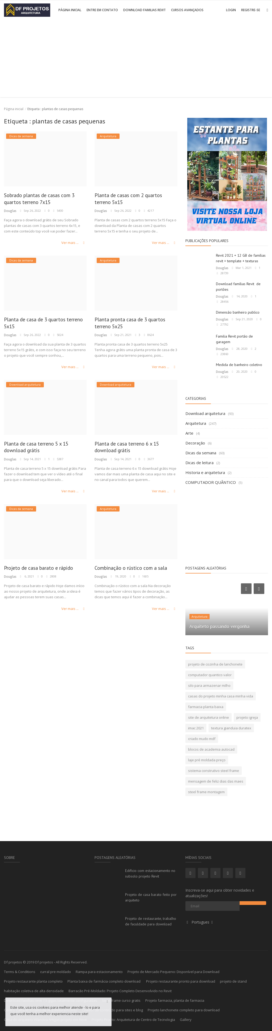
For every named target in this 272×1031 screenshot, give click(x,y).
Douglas (10, 212)
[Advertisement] (136, 60)
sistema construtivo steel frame (213, 770)
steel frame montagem (206, 791)
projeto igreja (247, 717)
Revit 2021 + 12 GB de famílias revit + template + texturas (241, 258)
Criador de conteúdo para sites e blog (112, 1010)
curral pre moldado (55, 971)
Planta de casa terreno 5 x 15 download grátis (41, 448)
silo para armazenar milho (209, 685)
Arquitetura (195, 423)
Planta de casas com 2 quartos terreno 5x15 (134, 199)
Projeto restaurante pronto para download (180, 981)
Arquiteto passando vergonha (219, 626)
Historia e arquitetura (205, 472)
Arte (189, 433)
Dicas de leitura (199, 462)
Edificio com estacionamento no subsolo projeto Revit (150, 873)
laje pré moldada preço (207, 760)
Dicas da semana (200, 452)
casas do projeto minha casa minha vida (220, 696)
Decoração (195, 443)
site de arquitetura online (208, 717)
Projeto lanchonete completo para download (184, 1010)
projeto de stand (233, 981)
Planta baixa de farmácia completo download (104, 981)
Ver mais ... (74, 243)
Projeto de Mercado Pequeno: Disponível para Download (173, 971)
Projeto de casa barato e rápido (44, 569)
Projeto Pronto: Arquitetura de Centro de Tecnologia (133, 1019)
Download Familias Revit (144, 10)
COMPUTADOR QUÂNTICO (210, 482)
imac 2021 (196, 728)
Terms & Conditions (19, 971)
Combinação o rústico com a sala (130, 573)
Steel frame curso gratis (121, 1000)
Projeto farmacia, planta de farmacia (174, 1000)
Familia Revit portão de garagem (234, 339)
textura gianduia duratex (231, 728)
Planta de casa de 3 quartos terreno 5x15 (39, 324)
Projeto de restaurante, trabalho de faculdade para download (150, 921)
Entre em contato (102, 10)
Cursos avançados (187, 10)
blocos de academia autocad (211, 749)
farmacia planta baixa (205, 706)
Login (231, 10)
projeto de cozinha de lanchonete (215, 664)
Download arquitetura (205, 413)
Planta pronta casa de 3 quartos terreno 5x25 (136, 324)
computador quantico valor (210, 674)
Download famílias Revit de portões (238, 286)
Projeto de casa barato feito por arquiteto (151, 897)
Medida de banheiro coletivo (239, 364)
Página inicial (69, 10)
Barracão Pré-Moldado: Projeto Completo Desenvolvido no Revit (120, 990)
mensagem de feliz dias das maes (215, 781)
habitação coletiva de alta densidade (34, 990)
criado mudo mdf (201, 738)
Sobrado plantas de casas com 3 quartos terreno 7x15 (45, 199)
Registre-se (250, 10)
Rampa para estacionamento (99, 971)
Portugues (200, 922)
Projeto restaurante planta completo (33, 981)
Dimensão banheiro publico (238, 312)
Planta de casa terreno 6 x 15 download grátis (132, 448)
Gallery (186, 1019)
